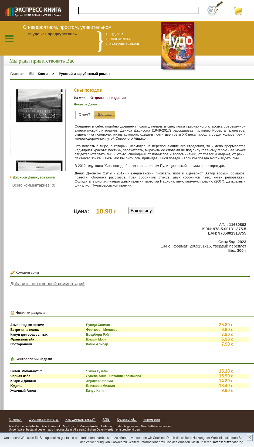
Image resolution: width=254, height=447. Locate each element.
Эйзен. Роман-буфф (26, 371)
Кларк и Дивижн (23, 381)
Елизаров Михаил (100, 386)
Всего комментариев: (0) (34, 185)
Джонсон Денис (86, 104)
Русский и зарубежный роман (84, 74)
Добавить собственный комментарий (47, 283)
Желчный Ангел (23, 391)
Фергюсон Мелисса (101, 330)
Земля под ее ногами (27, 325)
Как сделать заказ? (80, 419)
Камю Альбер (97, 344)
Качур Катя (95, 391)
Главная (17, 74)
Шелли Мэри (96, 339)
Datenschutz (127, 419)
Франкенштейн (22, 339)
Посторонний (21, 344)
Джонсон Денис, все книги (34, 177)
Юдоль (16, 386)
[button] (60, 94)
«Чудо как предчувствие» (52, 34)
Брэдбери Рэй (97, 334)
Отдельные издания (108, 98)
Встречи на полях (24, 330)
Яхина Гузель (97, 371)
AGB (106, 419)
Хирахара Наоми (99, 381)
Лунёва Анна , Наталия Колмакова (113, 376)
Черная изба (20, 376)
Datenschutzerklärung (227, 442)
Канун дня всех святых (29, 334)
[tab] (84, 115)
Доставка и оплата (44, 419)
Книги (43, 74)
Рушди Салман (98, 325)
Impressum (151, 419)
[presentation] (84, 115)
